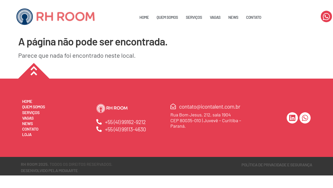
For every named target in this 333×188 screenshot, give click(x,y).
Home (144, 17)
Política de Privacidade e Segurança (276, 164)
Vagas (215, 17)
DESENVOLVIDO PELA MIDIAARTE (49, 170)
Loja (26, 134)
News (233, 17)
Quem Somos (167, 17)
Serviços (194, 17)
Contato (253, 17)
